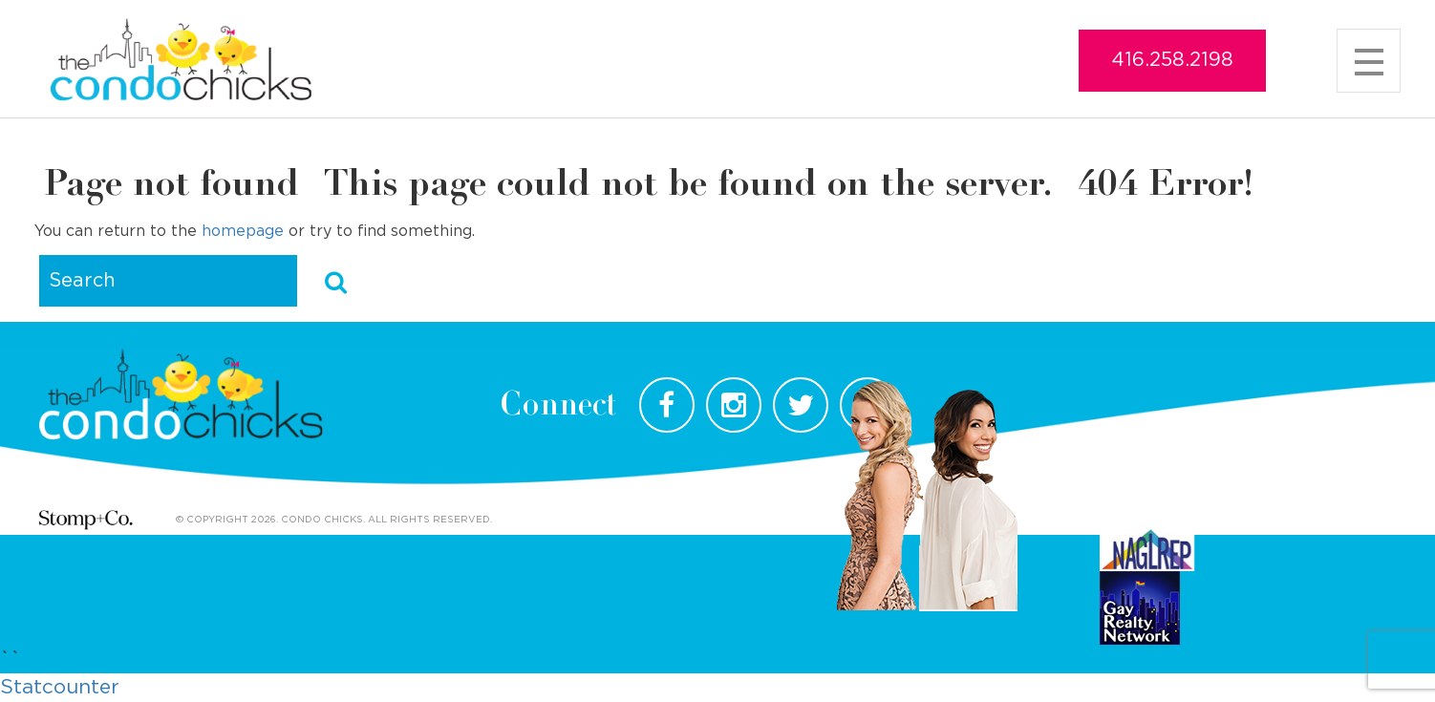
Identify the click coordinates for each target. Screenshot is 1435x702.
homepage (243, 231)
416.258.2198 (1172, 60)
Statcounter (59, 687)
